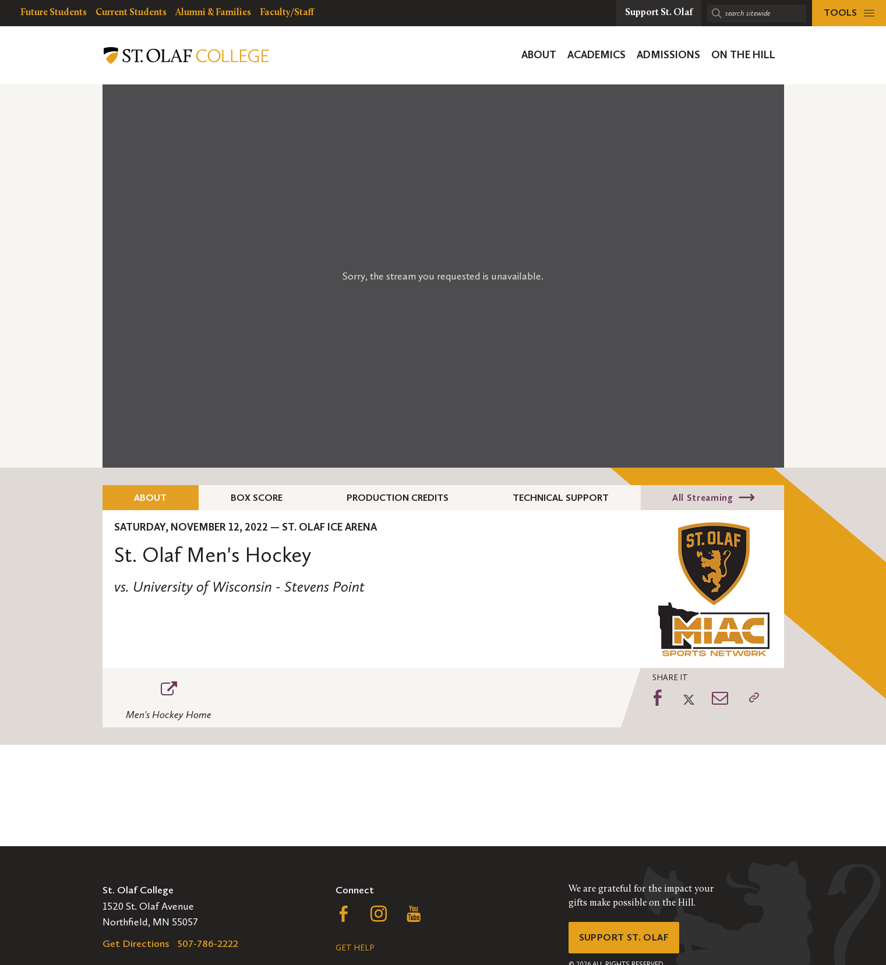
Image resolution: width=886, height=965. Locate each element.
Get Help (355, 948)
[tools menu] (849, 13)
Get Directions (136, 943)
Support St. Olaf (627, 938)
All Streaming (702, 498)
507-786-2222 (208, 943)
